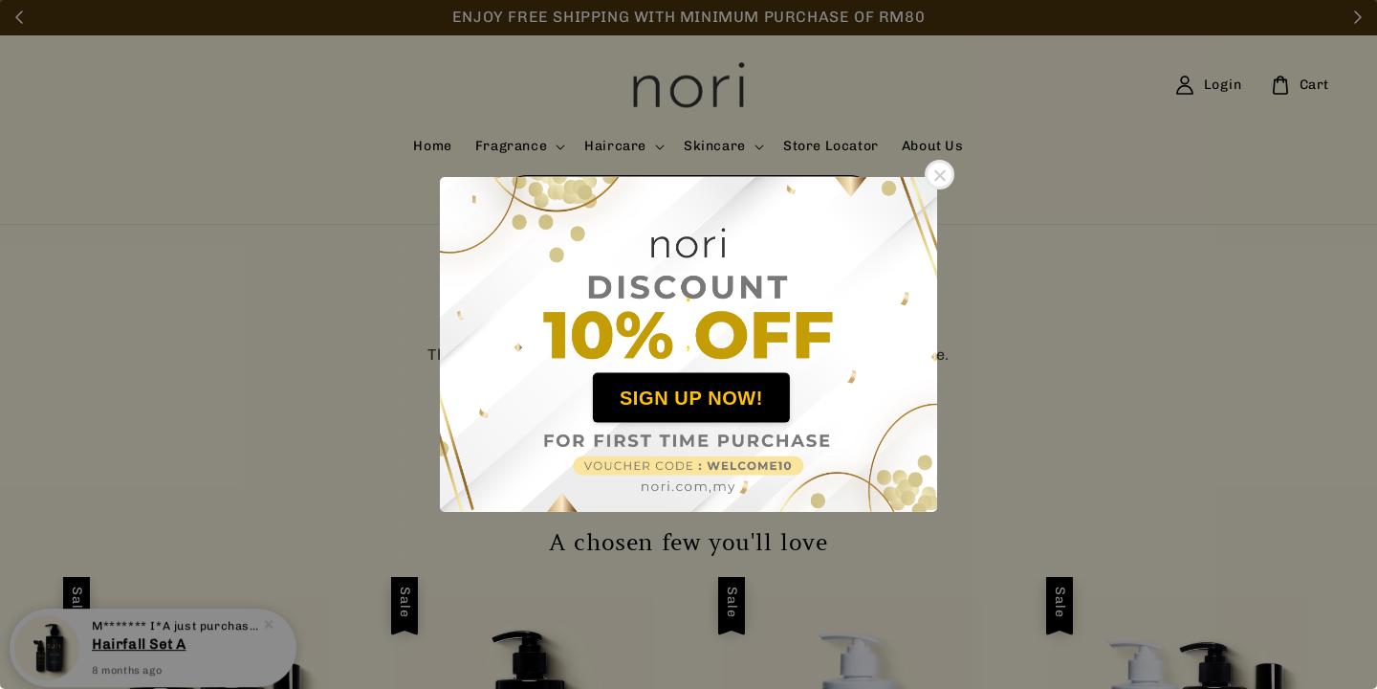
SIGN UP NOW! (691, 397)
